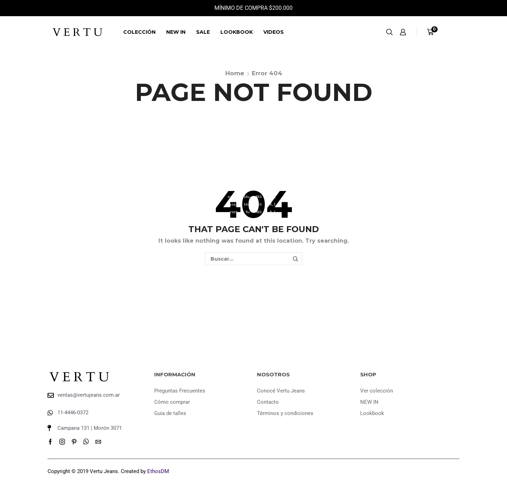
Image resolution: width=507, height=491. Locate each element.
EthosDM (158, 471)
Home (234, 73)
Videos (273, 32)
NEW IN (176, 32)
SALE (203, 32)
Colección (139, 32)
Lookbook (236, 32)
